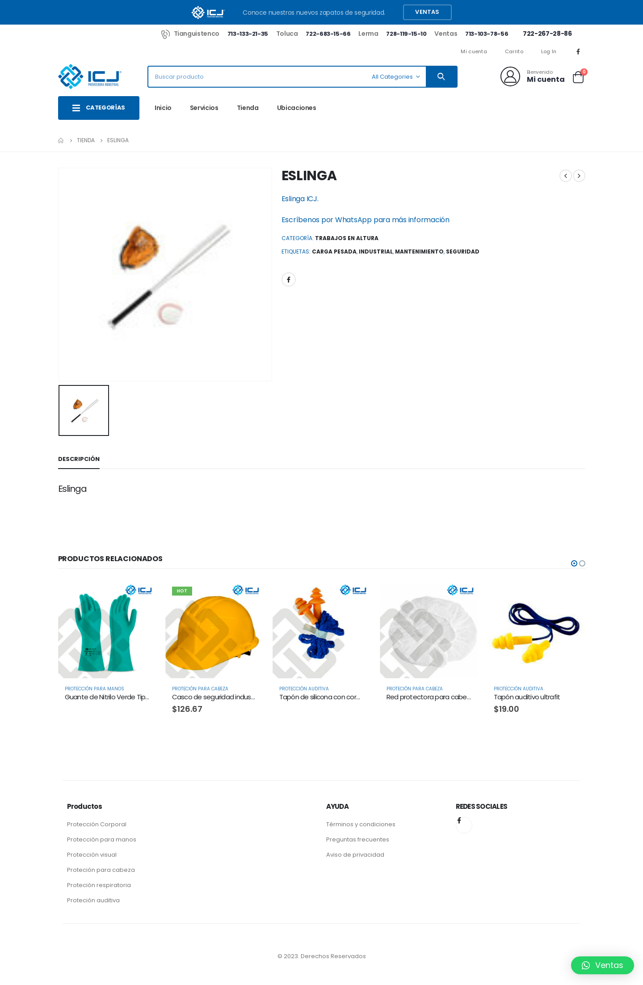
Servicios (204, 107)
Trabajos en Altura (346, 238)
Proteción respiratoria (99, 885)
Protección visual (92, 854)
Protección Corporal (96, 824)
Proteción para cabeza (101, 870)
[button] (574, 563)
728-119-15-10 (406, 34)
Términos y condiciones (360, 824)
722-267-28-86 (547, 33)
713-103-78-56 (486, 34)
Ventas (427, 12)
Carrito (514, 51)
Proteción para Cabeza (200, 688)
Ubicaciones (296, 107)
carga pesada (334, 251)
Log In (549, 51)
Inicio (163, 107)
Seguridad (462, 251)
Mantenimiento (419, 251)
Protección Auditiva (304, 688)
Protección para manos (101, 839)
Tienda (248, 107)
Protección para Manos (94, 688)
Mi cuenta (474, 51)
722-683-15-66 (328, 34)
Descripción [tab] (79, 459)
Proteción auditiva (93, 900)
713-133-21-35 (247, 34)
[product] (107, 629)
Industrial (376, 251)
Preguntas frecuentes (357, 839)
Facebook (289, 279)
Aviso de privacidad (355, 854)
